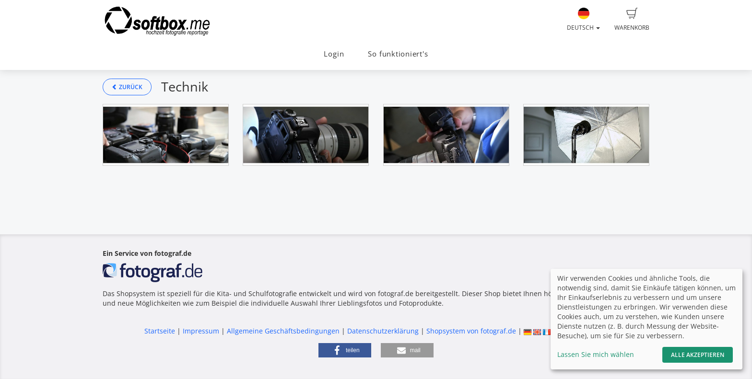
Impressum (201, 330)
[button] (344, 350)
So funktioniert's (398, 54)
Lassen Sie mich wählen (595, 354)
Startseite (159, 330)
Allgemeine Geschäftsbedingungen (283, 330)
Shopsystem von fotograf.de (471, 330)
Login (334, 54)
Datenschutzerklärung (383, 330)
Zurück (127, 87)
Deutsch (583, 20)
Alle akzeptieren (697, 355)
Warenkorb (631, 20)
